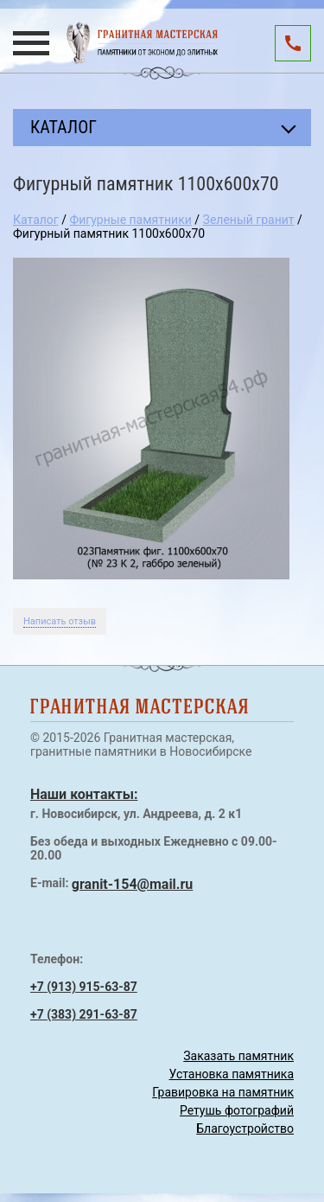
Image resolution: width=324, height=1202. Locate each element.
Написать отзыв (59, 621)
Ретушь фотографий (237, 1110)
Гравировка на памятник (223, 1092)
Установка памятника (231, 1074)
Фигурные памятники (130, 220)
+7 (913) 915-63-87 (83, 987)
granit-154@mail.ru (132, 884)
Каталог (36, 220)
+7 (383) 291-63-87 (83, 1014)
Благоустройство (245, 1128)
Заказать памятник (238, 1056)
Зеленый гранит (249, 220)
